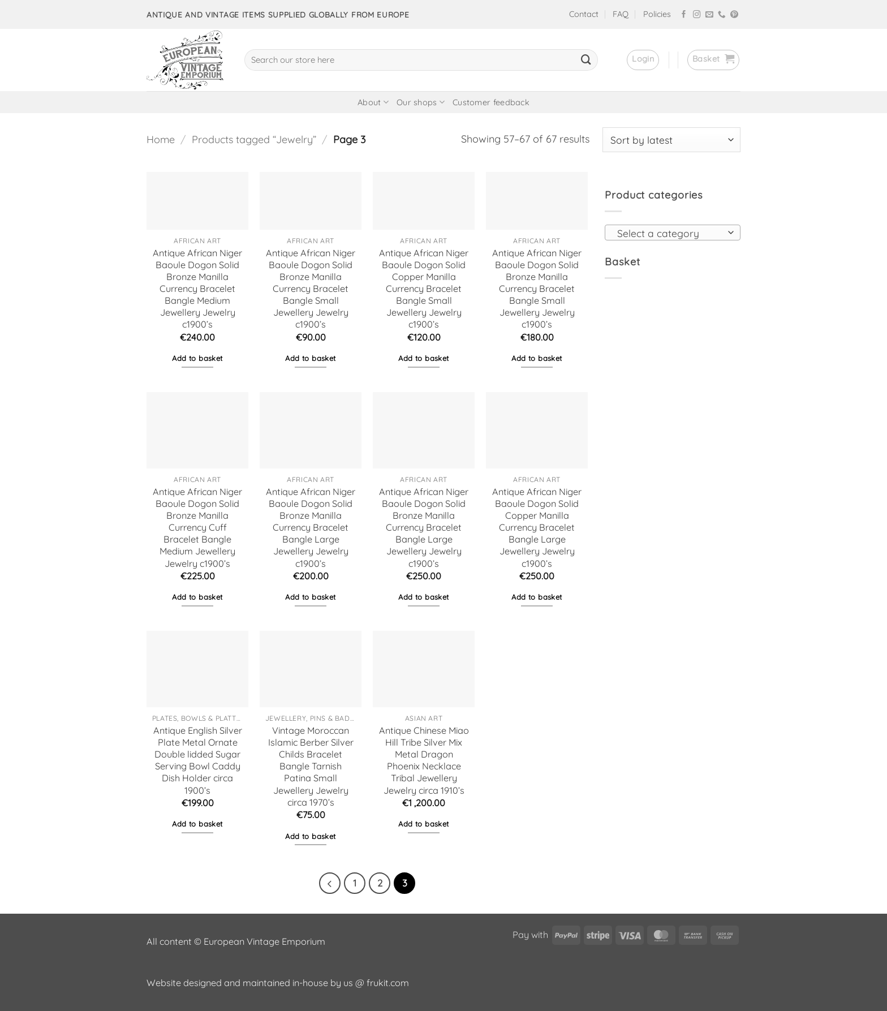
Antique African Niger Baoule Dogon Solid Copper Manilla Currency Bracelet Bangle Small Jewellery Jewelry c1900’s (423, 288)
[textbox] (669, 233)
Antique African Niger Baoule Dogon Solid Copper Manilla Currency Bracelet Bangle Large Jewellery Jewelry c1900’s (537, 527)
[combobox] (672, 232)
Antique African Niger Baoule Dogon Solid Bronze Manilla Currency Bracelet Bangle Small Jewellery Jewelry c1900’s (310, 288)
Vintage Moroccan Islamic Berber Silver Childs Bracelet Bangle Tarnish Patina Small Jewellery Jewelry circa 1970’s (311, 766)
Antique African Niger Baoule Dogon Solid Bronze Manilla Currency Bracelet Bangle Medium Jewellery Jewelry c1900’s (197, 288)
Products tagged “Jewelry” (254, 139)
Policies (657, 14)
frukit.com (388, 982)
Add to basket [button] (197, 358)
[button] (643, 60)
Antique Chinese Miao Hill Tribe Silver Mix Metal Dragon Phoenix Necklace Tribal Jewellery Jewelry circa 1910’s (424, 760)
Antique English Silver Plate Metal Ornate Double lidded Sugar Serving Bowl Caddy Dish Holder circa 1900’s (197, 760)
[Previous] (330, 883)
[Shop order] (671, 139)
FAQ (620, 14)
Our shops (421, 102)
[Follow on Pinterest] (734, 15)
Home (161, 139)
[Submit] (586, 60)
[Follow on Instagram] (697, 15)
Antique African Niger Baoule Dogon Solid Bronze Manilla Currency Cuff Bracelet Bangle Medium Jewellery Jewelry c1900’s (197, 527)
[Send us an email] (709, 15)
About (373, 102)
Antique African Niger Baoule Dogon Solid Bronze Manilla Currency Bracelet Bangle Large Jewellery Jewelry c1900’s (310, 527)
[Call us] (722, 15)
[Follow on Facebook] (684, 15)
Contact (583, 14)
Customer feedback (491, 102)
